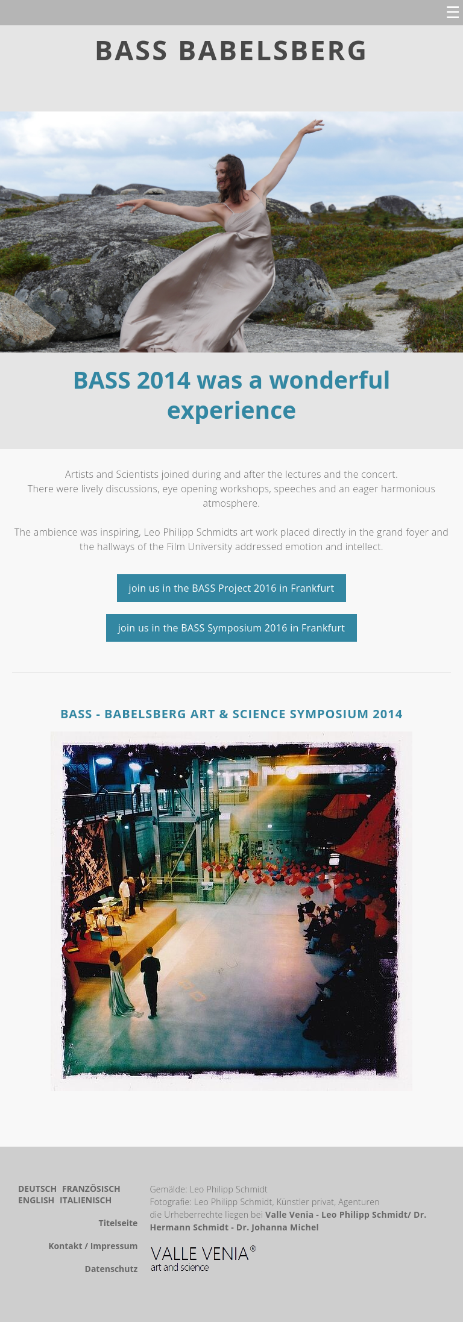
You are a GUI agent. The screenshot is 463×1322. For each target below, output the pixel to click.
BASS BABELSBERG (231, 49)
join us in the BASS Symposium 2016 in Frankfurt (231, 627)
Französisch (91, 1188)
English (37, 1200)
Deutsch (38, 1188)
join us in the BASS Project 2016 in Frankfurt (232, 588)
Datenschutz (111, 1268)
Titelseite (118, 1223)
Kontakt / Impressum (92, 1246)
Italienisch (86, 1200)
